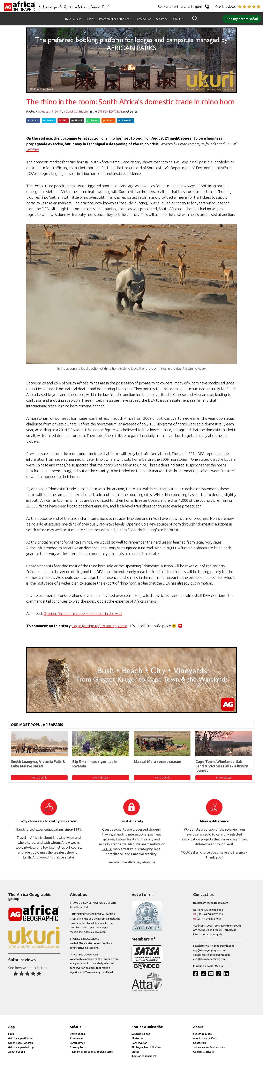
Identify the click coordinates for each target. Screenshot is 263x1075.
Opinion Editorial (110, 111)
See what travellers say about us (131, 862)
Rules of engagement (144, 1056)
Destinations (77, 1034)
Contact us (199, 1043)
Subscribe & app (141, 1034)
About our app (16, 1051)
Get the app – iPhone (20, 1038)
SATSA (107, 849)
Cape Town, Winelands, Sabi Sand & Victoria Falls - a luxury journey (221, 765)
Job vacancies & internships (209, 1047)
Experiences (77, 1038)
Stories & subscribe (147, 1027)
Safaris (75, 1027)
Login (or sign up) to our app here (99, 626)
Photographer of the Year (114, 18)
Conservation (143, 18)
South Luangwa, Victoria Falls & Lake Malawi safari (38, 763)
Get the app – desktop (21, 1047)
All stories (137, 1038)
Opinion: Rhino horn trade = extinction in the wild (83, 613)
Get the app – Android (20, 1043)
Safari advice (77, 1043)
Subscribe (162, 18)
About (198, 1027)
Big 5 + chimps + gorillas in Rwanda (94, 763)
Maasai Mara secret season (157, 761)
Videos (136, 1051)
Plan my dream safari (242, 19)
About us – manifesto (205, 1038)
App (11, 1027)
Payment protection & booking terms (92, 1051)
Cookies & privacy (203, 1051)
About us (178, 18)
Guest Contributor (77, 111)
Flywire (107, 834)
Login (11, 1034)
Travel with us (73, 18)
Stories (90, 18)
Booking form (78, 1047)
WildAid (32, 150)
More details (39, 777)
